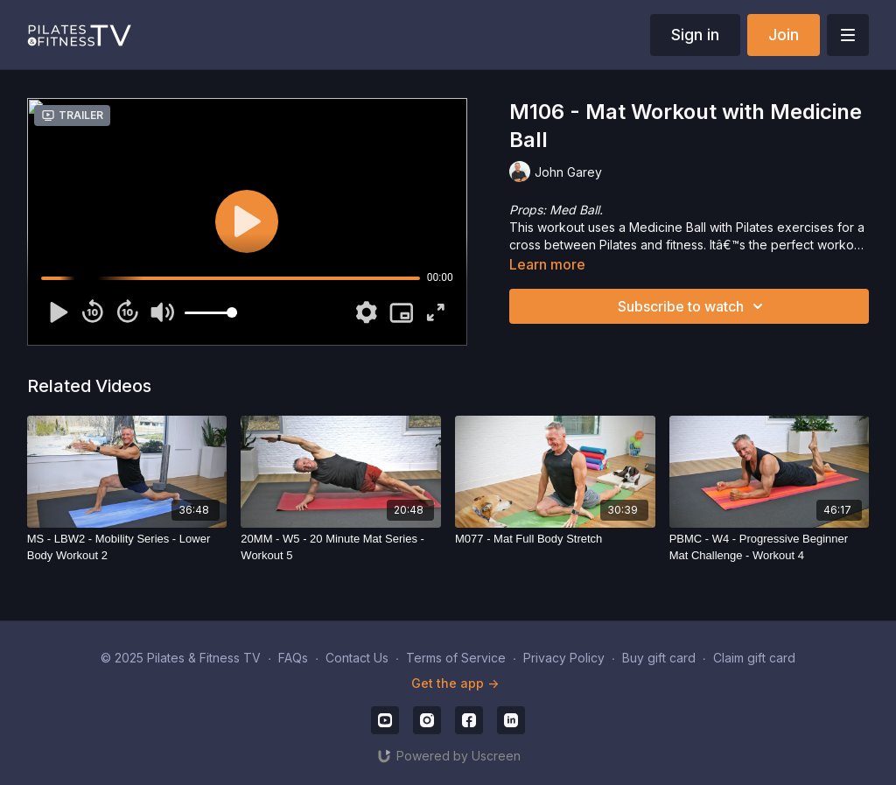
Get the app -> (455, 683)
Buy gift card (659, 657)
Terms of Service (456, 657)
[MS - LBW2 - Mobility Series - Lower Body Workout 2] (127, 547)
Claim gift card (754, 657)
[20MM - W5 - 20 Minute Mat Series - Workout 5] (341, 547)
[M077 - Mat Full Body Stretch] (555, 539)
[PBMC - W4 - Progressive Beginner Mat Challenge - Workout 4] (769, 547)
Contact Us (357, 657)
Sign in (695, 34)
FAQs (293, 657)
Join (783, 34)
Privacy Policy (564, 657)
